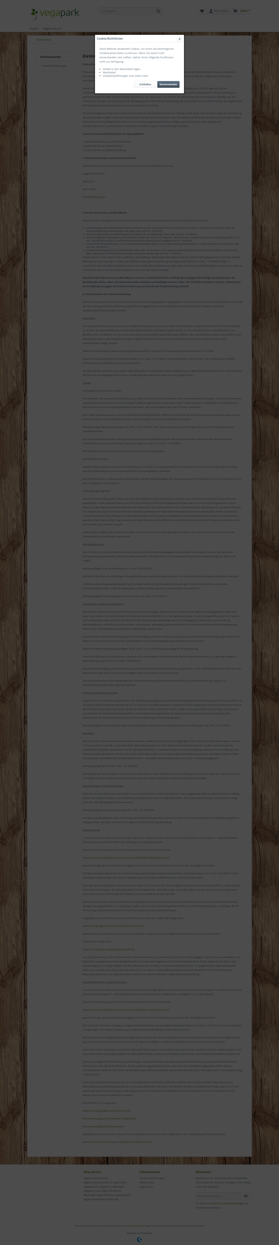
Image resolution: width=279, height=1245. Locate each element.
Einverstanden (168, 84)
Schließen (145, 84)
